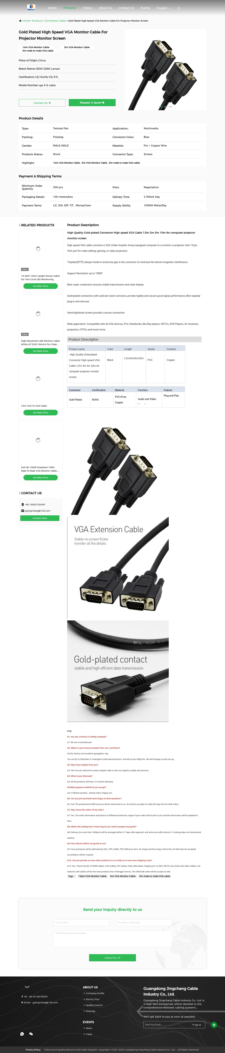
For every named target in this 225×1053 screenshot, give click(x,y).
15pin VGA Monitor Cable (92, 876)
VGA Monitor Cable (54, 20)
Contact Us (126, 8)
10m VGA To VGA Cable (34, 405)
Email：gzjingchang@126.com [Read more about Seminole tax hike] (39, 1002)
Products (70, 8)
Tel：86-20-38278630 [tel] (34, 996)
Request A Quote (92, 102)
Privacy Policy (33, 1049)
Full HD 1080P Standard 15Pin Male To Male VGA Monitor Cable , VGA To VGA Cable (39, 471)
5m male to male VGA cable (154, 876)
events (145, 8)
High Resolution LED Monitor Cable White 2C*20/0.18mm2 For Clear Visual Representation (40, 344)
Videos (87, 8)
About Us (105, 8)
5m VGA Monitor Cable (123, 876)
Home (52, 8)
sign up (196, 1024)
